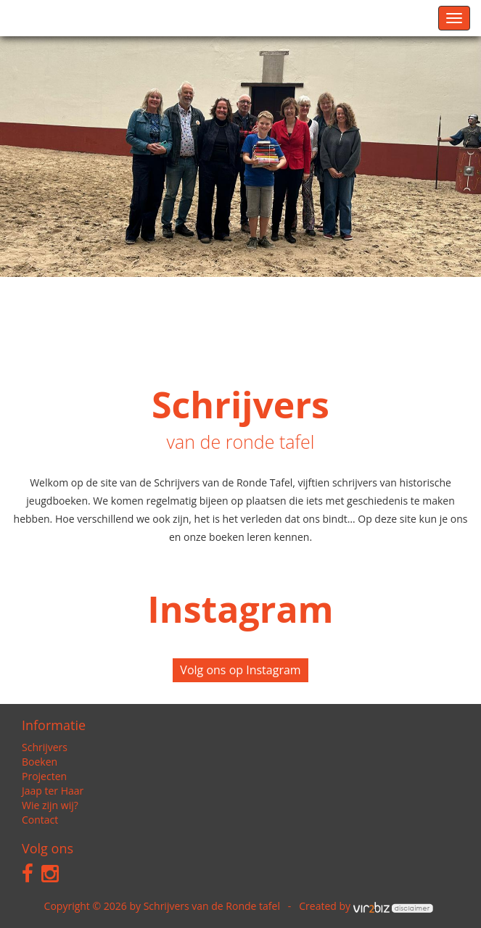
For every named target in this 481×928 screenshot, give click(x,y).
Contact (40, 819)
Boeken (39, 761)
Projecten (44, 776)
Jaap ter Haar (52, 791)
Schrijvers (44, 747)
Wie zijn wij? (50, 805)
